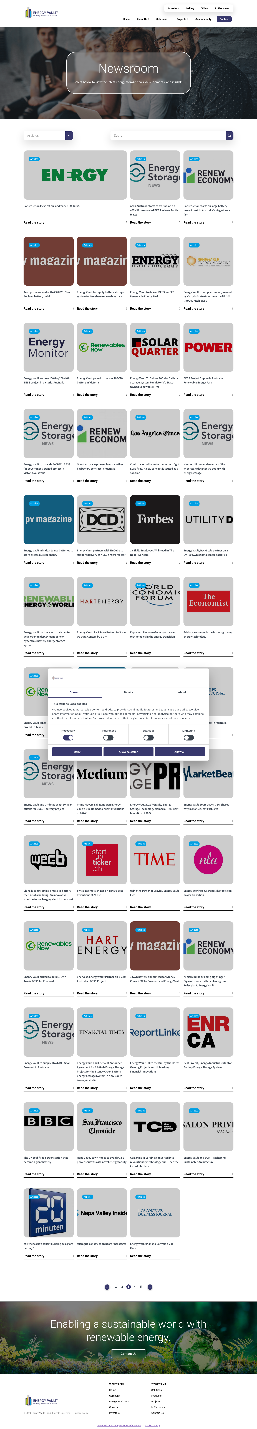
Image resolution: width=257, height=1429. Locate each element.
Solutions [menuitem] (161, 19)
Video (204, 8)
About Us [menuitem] (142, 19)
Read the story (34, 222)
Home (112, 1390)
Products (156, 1395)
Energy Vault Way (119, 1401)
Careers (113, 1407)
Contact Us (128, 1354)
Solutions (156, 1390)
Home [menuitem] (126, 19)
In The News (222, 8)
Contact (224, 19)
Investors (173, 8)
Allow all (179, 751)
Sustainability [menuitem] (203, 19)
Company (114, 1395)
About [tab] (182, 692)
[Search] (168, 135)
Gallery (190, 8)
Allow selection (128, 751)
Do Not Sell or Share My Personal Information (119, 1425)
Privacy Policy (81, 1413)
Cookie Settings (152, 1425)
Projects (155, 1401)
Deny (77, 751)
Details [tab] (128, 692)
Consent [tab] (75, 692)
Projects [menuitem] (181, 19)
